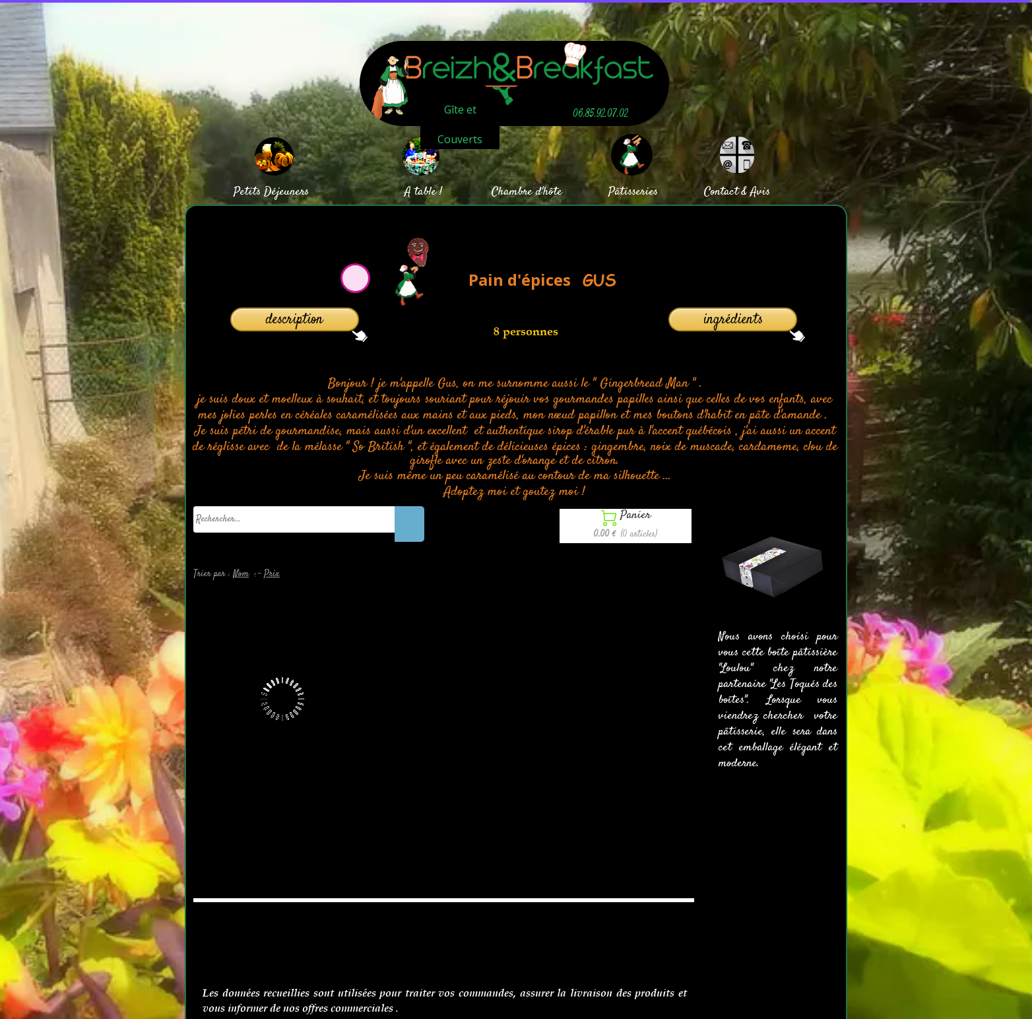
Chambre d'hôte (527, 192)
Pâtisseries (633, 192)
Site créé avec (460, 1011)
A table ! (423, 192)
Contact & (725, 192)
